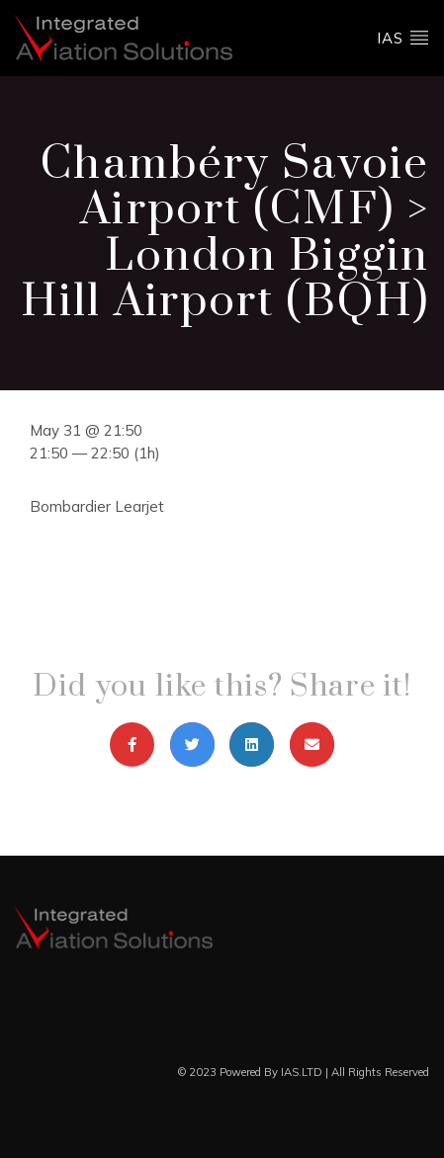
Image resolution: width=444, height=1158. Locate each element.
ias (403, 37)
